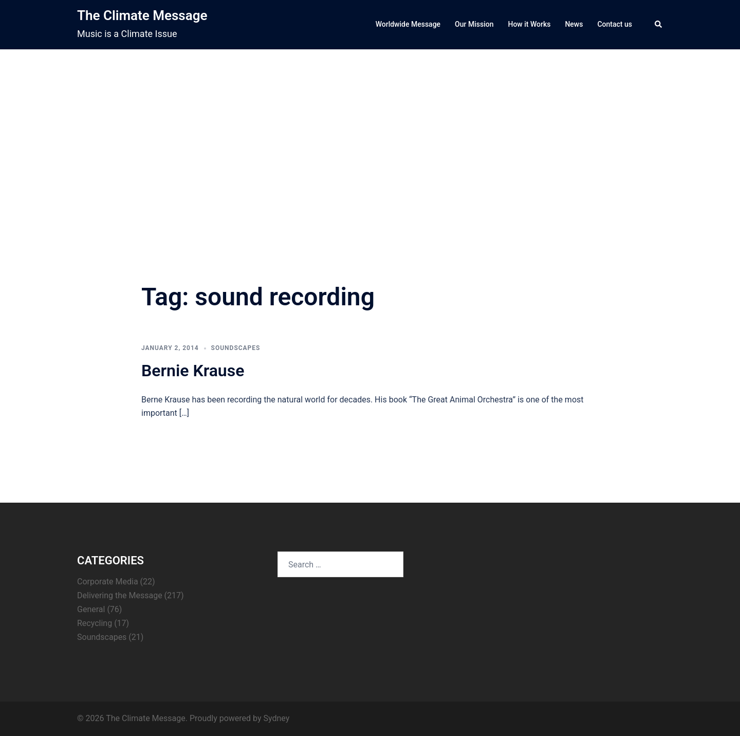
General (91, 609)
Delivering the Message (119, 595)
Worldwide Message (408, 24)
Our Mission (474, 24)
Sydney (276, 718)
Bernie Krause (192, 370)
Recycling (94, 623)
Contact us (614, 24)
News (574, 24)
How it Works (529, 24)
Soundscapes (236, 348)
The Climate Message (142, 15)
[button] (659, 25)
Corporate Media (107, 581)
